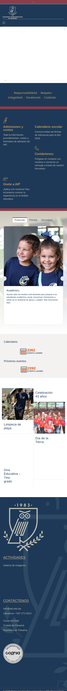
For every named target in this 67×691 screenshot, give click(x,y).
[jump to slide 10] (28, 80)
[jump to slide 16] (44, 80)
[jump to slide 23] (61, 80)
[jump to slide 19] (51, 80)
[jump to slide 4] (13, 80)
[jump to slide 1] (5, 80)
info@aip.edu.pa (12, 608)
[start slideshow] (2, 80)
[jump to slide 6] (18, 80)
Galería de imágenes (14, 565)
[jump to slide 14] (38, 80)
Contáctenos (44, 154)
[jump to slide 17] (46, 80)
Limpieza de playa (12, 426)
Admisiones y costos (13, 128)
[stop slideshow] (64, 80)
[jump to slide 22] (59, 80)
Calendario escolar (48, 126)
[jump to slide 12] (33, 80)
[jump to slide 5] (15, 80)
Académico (13, 290)
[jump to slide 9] (26, 80)
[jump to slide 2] (8, 80)
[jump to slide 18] (49, 80)
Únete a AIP (11, 184)
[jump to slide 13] (36, 80)
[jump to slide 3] (10, 80)
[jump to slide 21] (56, 80)
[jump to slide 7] (20, 80)
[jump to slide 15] (41, 80)
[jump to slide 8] (23, 80)
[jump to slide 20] (54, 80)
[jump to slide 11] (31, 80)
